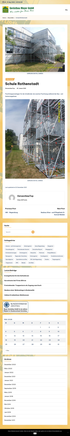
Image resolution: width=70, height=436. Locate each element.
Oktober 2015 (9, 408)
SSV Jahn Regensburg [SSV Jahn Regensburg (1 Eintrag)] (36, 259)
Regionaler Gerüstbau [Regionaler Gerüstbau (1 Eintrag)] (21, 256)
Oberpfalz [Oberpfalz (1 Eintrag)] (33, 252)
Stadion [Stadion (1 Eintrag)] (47, 259)
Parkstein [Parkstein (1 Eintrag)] (41, 252)
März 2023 (8, 368)
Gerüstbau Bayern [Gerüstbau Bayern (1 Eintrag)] (37, 249)
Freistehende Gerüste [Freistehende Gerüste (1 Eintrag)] (23, 249)
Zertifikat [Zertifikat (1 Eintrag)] (31, 262)
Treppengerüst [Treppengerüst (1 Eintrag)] (56, 259)
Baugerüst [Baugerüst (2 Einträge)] (50, 246)
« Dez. (7, 350)
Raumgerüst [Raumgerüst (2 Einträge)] (9, 256)
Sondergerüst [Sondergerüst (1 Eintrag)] (44, 256)
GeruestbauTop (25, 196)
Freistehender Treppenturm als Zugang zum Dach (22, 285)
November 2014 (10, 416)
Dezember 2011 (9, 420)
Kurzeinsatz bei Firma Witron (15, 280)
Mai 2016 (7, 404)
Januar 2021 (8, 380)
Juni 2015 (7, 412)
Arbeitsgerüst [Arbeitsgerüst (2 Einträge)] (28, 246)
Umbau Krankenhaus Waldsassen (16, 295)
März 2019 (8, 392)
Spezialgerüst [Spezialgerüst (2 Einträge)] (9, 259)
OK (35, 433)
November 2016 (10, 400)
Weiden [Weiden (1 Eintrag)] (23, 262)
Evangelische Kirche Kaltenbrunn (16, 276)
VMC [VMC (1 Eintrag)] (17, 262)
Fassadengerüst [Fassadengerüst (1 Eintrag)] (10, 249)
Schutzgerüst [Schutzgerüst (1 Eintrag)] (33, 256)
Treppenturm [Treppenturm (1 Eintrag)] (9, 262)
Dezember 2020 (10, 384)
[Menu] (66, 9)
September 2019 (10, 388)
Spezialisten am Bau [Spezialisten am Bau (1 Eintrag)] (21, 259)
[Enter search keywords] (19, 232)
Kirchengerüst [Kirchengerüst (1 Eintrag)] (23, 252)
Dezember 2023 (10, 364)
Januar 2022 (8, 372)
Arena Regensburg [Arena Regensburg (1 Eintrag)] (39, 246)
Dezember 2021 (9, 376)
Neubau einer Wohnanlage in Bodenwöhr (19, 290)
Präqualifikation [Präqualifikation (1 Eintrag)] (51, 252)
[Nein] (68, 432)
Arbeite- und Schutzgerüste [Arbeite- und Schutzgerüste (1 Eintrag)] (13, 246)
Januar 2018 (8, 396)
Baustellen (10, 79)
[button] (22, 200)
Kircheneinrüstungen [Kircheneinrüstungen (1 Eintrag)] (11, 252)
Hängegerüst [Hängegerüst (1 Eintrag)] (48, 249)
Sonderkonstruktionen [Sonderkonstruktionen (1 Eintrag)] (57, 256)
